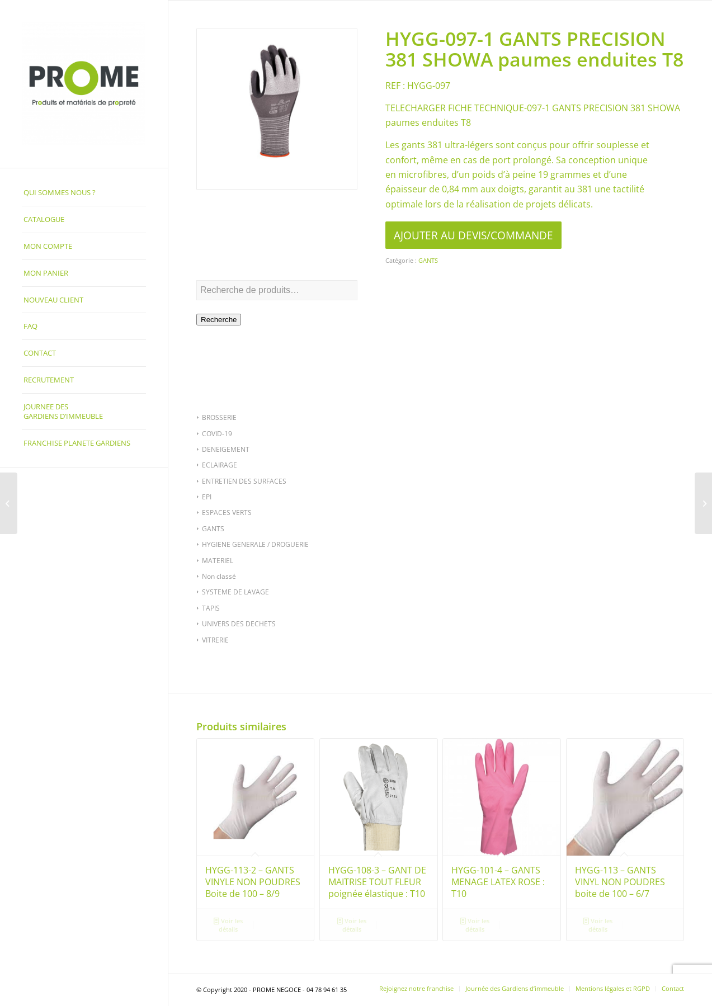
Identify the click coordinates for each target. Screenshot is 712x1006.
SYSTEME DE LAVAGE (235, 592)
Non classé (219, 576)
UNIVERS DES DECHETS (239, 624)
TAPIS (211, 608)
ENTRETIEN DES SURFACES (244, 481)
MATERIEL (217, 560)
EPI (206, 497)
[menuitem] (84, 193)
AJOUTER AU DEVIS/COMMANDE (473, 235)
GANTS (213, 528)
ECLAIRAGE (219, 465)
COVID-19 (217, 433)
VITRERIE (215, 640)
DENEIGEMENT (225, 449)
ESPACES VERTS (227, 512)
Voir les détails (228, 924)
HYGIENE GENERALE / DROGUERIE (255, 544)
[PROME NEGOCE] (83, 83)
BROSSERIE (219, 417)
